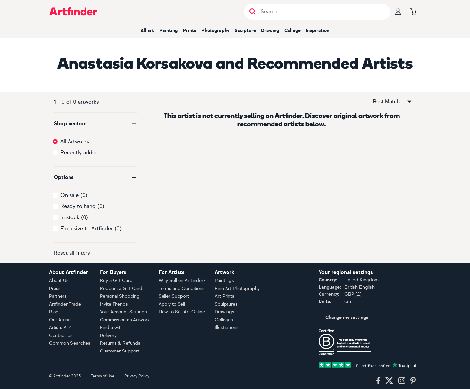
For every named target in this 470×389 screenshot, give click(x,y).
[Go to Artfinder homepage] (73, 11)
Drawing (270, 30)
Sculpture (245, 30)
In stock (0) (74, 217)
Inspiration (317, 30)
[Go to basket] (413, 11)
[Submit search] (252, 12)
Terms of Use (102, 376)
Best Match (393, 102)
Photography (215, 30)
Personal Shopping (120, 296)
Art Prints (224, 296)
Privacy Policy (136, 376)
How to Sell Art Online (182, 312)
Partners (58, 296)
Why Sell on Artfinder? (182, 280)
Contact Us (61, 335)
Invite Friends (114, 304)
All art (147, 30)
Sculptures (226, 304)
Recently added (79, 152)
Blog (54, 312)
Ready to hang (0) (82, 206)
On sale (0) (73, 195)
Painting (168, 30)
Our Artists (60, 319)
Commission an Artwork (124, 319)
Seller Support (174, 296)
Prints (189, 30)
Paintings (224, 280)
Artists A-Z (60, 327)
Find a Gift (111, 327)
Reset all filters (72, 253)
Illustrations (227, 327)
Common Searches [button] (70, 343)
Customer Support (119, 351)
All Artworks (74, 141)
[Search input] (321, 12)
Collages (224, 319)
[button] (95, 123)
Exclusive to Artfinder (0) (91, 228)
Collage (292, 30)
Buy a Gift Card (116, 280)
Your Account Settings (123, 312)
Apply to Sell (172, 304)
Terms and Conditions (182, 288)
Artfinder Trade (65, 304)
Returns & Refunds (120, 343)
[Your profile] (398, 11)
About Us (59, 280)
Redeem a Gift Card (121, 288)
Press (55, 288)
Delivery (108, 335)
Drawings (224, 312)
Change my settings (346, 317)
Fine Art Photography (237, 288)
